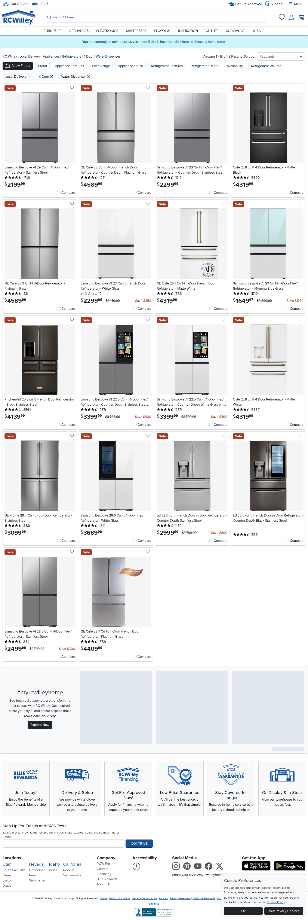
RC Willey (10, 56)
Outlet (212, 31)
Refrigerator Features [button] (167, 66)
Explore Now (39, 725)
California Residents (203, 898)
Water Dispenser (108, 56)
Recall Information (119, 898)
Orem (7, 875)
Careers (102, 869)
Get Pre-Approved (245, 4)
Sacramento (72, 875)
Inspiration (188, 31)
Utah (7, 864)
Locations (12, 857)
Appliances (79, 31)
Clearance (235, 31)
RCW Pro (103, 864)
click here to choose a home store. (200, 42)
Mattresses (136, 31)
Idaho (54, 864)
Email (7, 837)
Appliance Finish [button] (130, 66)
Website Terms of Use (144, 898)
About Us (103, 884)
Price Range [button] (101, 66)
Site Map (154, 903)
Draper (8, 885)
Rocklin (68, 870)
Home (103, 898)
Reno (33, 875)
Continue (139, 843)
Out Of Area (15, 3)
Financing (104, 874)
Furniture (53, 31)
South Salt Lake (14, 870)
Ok (243, 911)
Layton (8, 880)
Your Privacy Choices (283, 911)
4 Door (88, 56)
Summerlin (37, 880)
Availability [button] (235, 66)
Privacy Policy (276, 902)
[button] (18, 66)
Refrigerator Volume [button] (266, 66)
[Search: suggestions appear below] (156, 17)
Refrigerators (72, 56)
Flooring (162, 31)
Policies (163, 898)
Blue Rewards (107, 879)
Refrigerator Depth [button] (205, 66)
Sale (258, 31)
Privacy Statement (180, 898)
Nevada (36, 864)
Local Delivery (30, 56)
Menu (295, 4)
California (72, 864)
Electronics (107, 31)
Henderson (37, 870)
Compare (68, 193)
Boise (53, 870)
